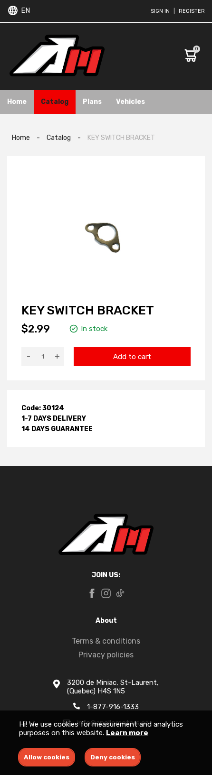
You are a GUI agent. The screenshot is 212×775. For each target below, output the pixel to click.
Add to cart (132, 356)
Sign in (160, 11)
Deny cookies (112, 757)
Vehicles (130, 102)
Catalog (54, 102)
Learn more (127, 733)
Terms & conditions (106, 641)
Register (192, 11)
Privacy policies (106, 654)
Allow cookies (46, 757)
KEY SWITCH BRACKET (121, 138)
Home (17, 102)
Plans (92, 102)
